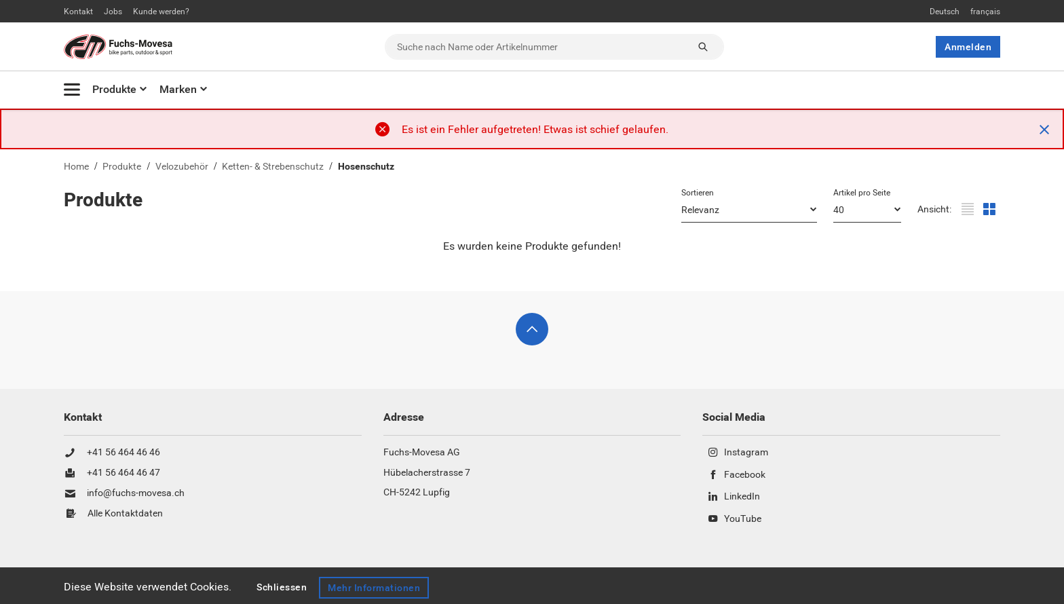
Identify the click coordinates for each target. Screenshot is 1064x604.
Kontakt (78, 11)
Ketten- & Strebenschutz (273, 166)
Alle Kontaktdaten (125, 514)
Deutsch (945, 11)
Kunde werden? (161, 11)
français (985, 11)
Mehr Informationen (376, 587)
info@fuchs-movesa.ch (136, 493)
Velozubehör (181, 166)
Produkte (114, 89)
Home (76, 166)
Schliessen (281, 587)
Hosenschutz (366, 166)
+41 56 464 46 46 (123, 453)
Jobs (113, 11)
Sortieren (697, 193)
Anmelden (968, 47)
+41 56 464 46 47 (123, 473)
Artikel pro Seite (861, 193)
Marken (178, 89)
